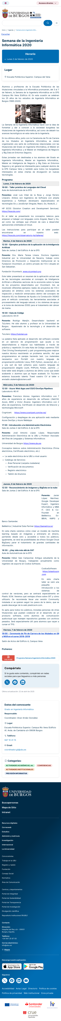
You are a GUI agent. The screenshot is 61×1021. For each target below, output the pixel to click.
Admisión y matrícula (11, 836)
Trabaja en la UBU (9, 860)
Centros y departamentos (12, 889)
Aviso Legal (21, 988)
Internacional (7, 845)
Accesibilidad (8, 988)
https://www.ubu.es (32, 443)
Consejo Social (7, 873)
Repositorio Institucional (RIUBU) (15, 915)
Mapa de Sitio (9, 807)
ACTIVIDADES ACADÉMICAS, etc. (20, 765)
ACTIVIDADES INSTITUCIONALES (19, 769)
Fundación (6, 869)
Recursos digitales (9, 823)
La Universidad (8, 849)
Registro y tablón (8, 865)
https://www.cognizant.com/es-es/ (30, 412)
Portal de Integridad (10, 894)
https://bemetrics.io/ (43, 526)
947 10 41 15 (10, 740)
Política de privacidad (12, 993)
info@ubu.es (7, 945)
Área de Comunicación (11, 882)
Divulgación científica (10, 911)
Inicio (4, 30)
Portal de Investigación (11, 907)
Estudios (5, 832)
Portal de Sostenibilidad (11, 898)
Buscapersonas (10, 802)
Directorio (32, 988)
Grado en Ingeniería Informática (19, 709)
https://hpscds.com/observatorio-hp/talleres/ (23, 235)
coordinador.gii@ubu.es (15, 749)
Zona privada (47, 993)
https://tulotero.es (19, 334)
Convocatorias (7, 856)
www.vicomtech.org (32, 271)
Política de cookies (48, 988)
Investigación (7, 840)
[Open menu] (56, 23)
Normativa (6, 878)
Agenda (10, 30)
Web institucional (31, 993)
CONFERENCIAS (44, 765)
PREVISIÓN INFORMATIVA (16, 773)
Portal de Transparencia (11, 902)
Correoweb (6, 827)
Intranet (6, 812)
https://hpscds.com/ (11, 211)
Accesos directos (46, 3)
